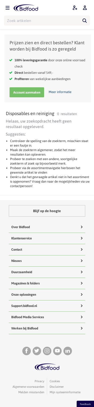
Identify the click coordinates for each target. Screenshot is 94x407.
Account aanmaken (26, 92)
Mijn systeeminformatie (65, 392)
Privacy (39, 381)
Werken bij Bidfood (24, 328)
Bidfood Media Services (27, 317)
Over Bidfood (20, 227)
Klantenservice (21, 238)
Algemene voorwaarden (28, 386)
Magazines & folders (25, 283)
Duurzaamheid (21, 272)
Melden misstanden (31, 392)
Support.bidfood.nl (24, 306)
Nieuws (16, 261)
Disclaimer (57, 386)
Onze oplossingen (23, 294)
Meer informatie (60, 92)
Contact (16, 249)
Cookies (55, 381)
